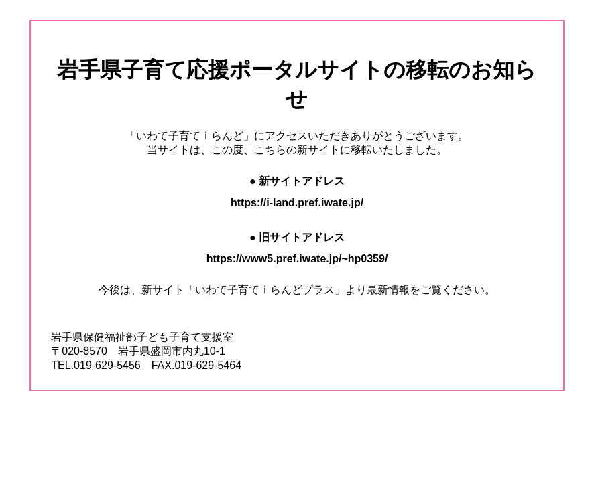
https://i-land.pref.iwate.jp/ (297, 202)
